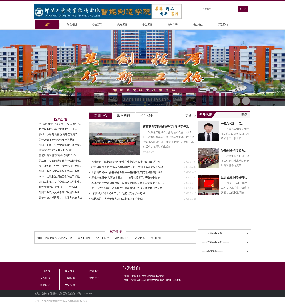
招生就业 (197, 24)
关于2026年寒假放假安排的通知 (57, 139)
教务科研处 (84, 238)
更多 (190, 115)
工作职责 (45, 271)
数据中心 (94, 278)
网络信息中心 (122, 238)
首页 (47, 24)
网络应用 (70, 285)
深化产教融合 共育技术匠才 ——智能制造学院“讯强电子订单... (143, 177)
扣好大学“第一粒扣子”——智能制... (59, 187)
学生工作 (147, 24)
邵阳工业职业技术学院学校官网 (54, 238)
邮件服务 (94, 271)
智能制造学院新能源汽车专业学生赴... (167, 126)
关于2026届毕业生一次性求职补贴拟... (60, 166)
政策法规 (45, 285)
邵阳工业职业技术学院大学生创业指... (60, 171)
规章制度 (70, 271)
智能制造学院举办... (233, 150)
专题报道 (156, 238)
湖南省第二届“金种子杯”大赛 (55, 150)
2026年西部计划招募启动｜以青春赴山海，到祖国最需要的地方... (143, 183)
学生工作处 (102, 238)
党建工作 (122, 24)
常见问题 (140, 238)
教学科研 (172, 24)
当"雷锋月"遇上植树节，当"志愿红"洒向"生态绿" (143, 193)
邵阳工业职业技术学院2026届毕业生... (60, 181)
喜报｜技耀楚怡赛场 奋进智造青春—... (60, 134)
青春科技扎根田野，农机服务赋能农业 (60, 197)
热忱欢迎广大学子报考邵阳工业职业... (60, 129)
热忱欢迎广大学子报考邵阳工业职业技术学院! (143, 198)
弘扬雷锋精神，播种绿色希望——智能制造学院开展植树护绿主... (143, 172)
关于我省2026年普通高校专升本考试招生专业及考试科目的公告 (143, 188)
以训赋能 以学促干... (234, 177)
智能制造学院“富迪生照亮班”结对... (59, 155)
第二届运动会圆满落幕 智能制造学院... (60, 160)
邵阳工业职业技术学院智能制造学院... (60, 145)
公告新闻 (97, 24)
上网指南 (70, 278)
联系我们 (223, 24)
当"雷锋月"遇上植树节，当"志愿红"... (60, 124)
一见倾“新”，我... (232, 123)
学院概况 (72, 24)
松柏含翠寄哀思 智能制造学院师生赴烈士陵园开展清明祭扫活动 (143, 167)
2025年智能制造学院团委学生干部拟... (60, 176)
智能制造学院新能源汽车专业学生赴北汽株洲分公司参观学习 (143, 161)
